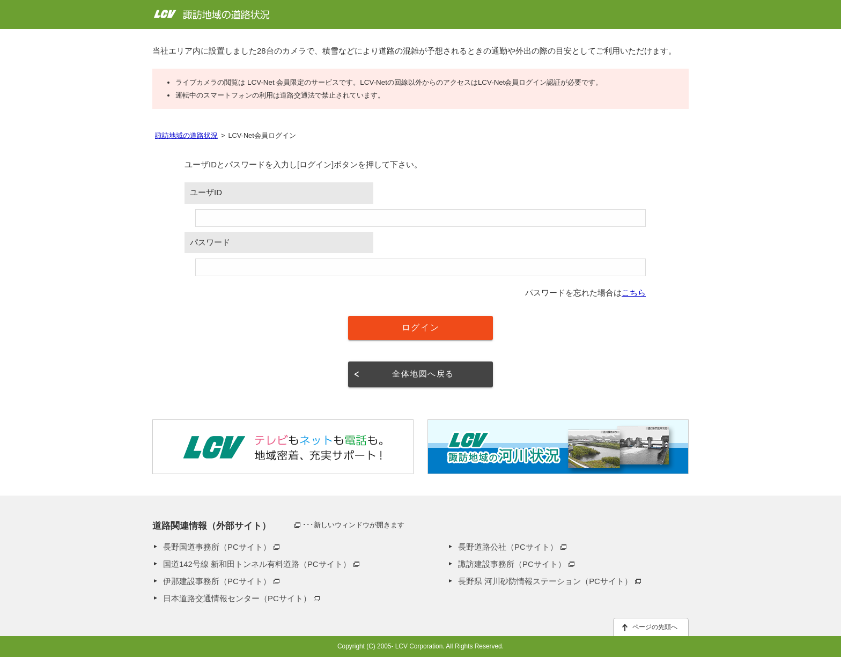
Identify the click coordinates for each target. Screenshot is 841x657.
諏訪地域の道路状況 (186, 135)
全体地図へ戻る (423, 374)
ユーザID (206, 192)
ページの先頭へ (654, 627)
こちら (634, 293)
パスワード (210, 242)
